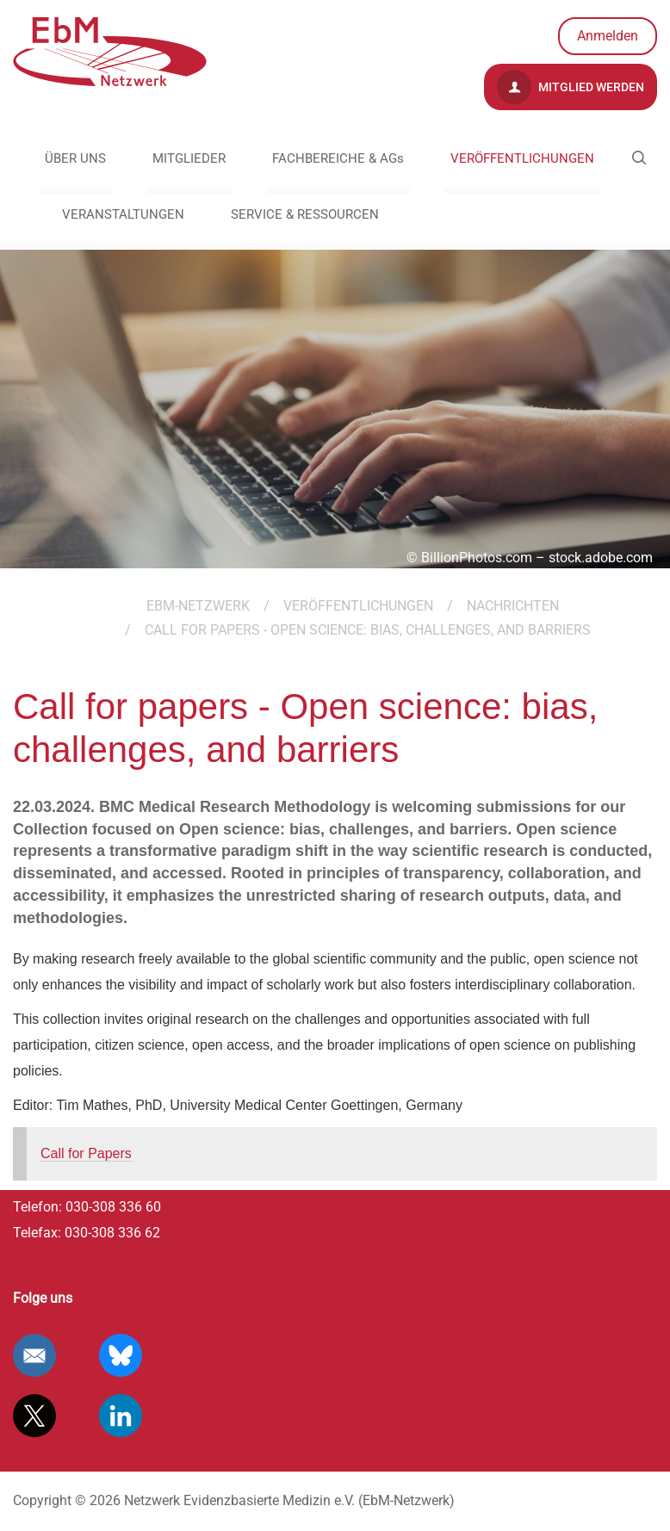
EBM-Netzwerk (198, 606)
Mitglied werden (570, 87)
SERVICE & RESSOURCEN (305, 214)
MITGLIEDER (189, 158)
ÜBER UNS (75, 158)
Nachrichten (513, 606)
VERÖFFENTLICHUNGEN (522, 158)
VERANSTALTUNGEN (123, 214)
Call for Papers (86, 1153)
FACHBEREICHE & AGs (338, 158)
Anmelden (607, 36)
